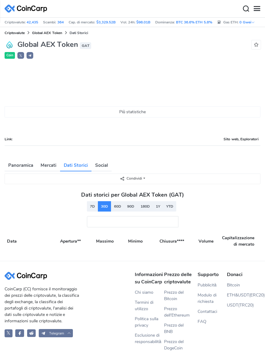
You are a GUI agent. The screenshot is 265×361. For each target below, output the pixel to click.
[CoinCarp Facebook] (19, 333)
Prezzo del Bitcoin (174, 295)
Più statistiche (132, 112)
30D (104, 206)
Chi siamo (144, 292)
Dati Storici (76, 165)
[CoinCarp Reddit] (31, 333)
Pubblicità (207, 285)
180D (145, 206)
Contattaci (207, 311)
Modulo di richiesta (207, 298)
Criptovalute (15, 32)
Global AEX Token (47, 32)
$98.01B (143, 22)
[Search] (245, 8)
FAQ (202, 321)
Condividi (131, 178)
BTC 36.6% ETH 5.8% (194, 22)
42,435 (32, 22)
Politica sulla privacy (146, 322)
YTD (169, 206)
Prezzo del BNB (174, 328)
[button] (30, 55)
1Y (158, 206)
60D (117, 206)
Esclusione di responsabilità (148, 338)
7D (92, 206)
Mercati (48, 165)
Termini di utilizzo (144, 306)
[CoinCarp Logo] (27, 9)
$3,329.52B (106, 22)
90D (130, 206)
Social (101, 165)
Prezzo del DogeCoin (174, 345)
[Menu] (256, 8)
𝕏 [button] (20, 55)
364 (60, 22)
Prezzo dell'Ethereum (177, 312)
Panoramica (20, 165)
